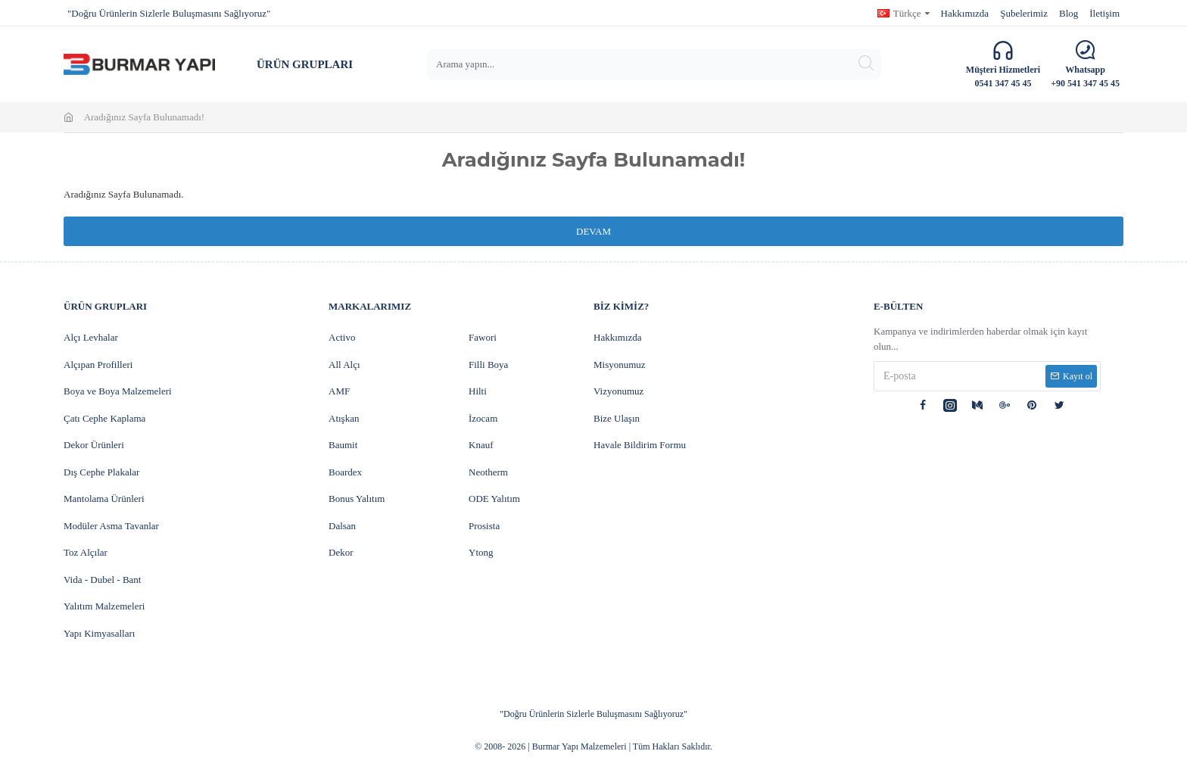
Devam (593, 231)
